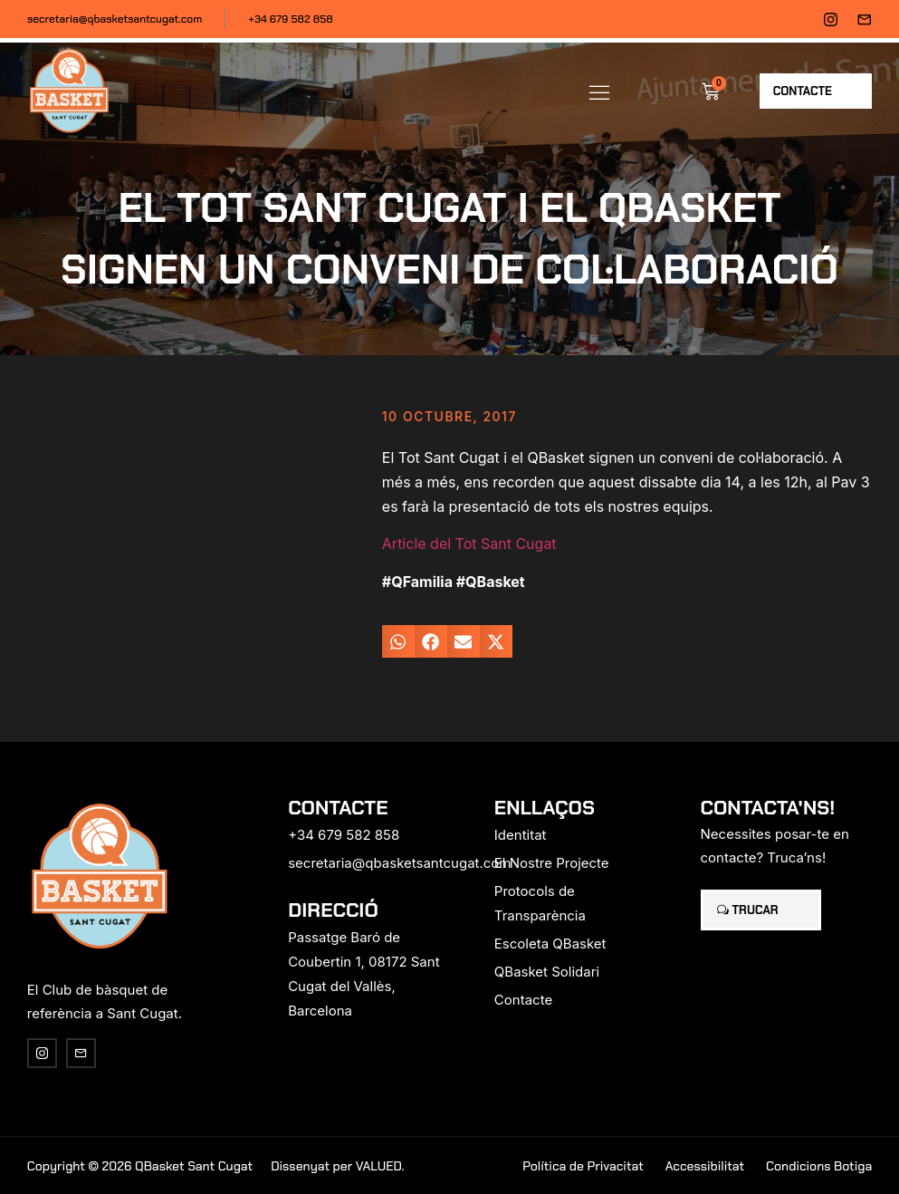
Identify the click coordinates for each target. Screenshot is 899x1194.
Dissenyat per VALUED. (338, 1166)
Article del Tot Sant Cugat (469, 543)
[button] (599, 91)
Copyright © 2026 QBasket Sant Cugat (140, 1166)
